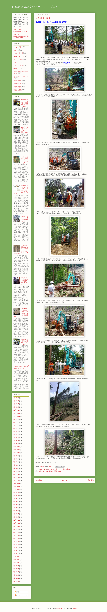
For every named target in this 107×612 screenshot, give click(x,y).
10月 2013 (17, 489)
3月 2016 (16, 401)
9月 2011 (16, 566)
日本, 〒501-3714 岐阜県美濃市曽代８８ (50, 471)
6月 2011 (16, 575)
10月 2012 (17, 526)
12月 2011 (17, 556)
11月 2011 (17, 560)
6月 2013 (16, 501)
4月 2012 (16, 544)
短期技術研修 (18, 84)
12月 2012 (17, 520)
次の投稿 (39, 480)
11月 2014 (17, 450)
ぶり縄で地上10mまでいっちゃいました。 (25, 218)
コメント (18, 595)
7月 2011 (16, 572)
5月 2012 (16, 541)
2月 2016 (16, 404)
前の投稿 (90, 480)
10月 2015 (17, 416)
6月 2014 (16, 465)
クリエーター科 (52, 469)
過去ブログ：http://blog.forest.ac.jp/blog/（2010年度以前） (21, 36)
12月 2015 (17, 410)
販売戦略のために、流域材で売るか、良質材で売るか (24, 103)
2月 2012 (16, 550)
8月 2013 (16, 495)
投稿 (17, 592)
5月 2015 (16, 431)
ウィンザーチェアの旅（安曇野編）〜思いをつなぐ (24, 281)
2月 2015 (16, 440)
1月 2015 (16, 443)
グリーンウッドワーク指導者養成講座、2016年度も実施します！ (21, 366)
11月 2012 (17, 523)
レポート (59, 469)
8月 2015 (16, 422)
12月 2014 (17, 447)
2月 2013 (16, 514)
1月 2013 (16, 517)
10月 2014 (17, 453)
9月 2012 (16, 529)
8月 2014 (16, 459)
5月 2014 (16, 468)
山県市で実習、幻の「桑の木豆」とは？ (24, 129)
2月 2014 (16, 477)
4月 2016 (16, 398)
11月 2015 (17, 413)
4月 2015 (16, 434)
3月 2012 (16, 547)
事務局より (17, 68)
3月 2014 (16, 474)
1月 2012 (16, 553)
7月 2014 (16, 462)
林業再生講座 (67, 469)
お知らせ (16, 50)
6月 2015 (16, 428)
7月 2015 (16, 425)
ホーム (64, 480)
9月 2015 (16, 419)
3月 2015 (16, 437)
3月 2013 (16, 511)
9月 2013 (16, 492)
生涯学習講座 (18, 80)
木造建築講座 (18, 87)
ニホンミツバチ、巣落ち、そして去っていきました (24, 160)
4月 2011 (16, 581)
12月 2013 (17, 483)
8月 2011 (16, 569)
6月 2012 (16, 538)
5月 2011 (16, 578)
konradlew (59, 608)
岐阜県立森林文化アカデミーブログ (35, 7)
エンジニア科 (43, 469)
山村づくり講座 (18, 65)
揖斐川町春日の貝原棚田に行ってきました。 (24, 342)
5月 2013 (16, 505)
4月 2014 (16, 471)
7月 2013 (16, 498)
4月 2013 (16, 508)
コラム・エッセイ (19, 56)
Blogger (75, 608)
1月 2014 (16, 480)
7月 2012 (16, 535)
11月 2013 (17, 486)
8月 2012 (16, 532)
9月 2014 (16, 456)
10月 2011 (17, 563)
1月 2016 (16, 407)
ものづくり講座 (18, 59)
